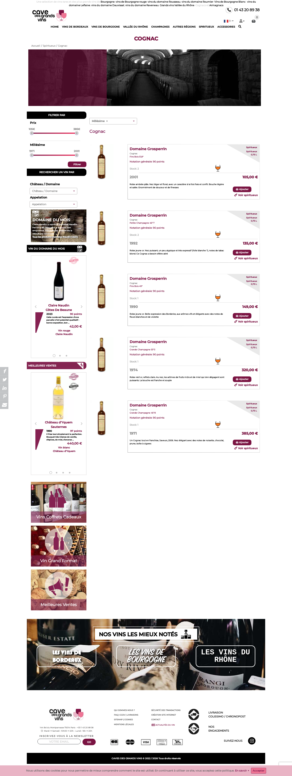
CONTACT (155, 719)
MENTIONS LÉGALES (124, 724)
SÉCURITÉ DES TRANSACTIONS (165, 710)
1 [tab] (54, 355)
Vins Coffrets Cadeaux (58, 517)
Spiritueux (251, 147)
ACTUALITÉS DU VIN (163, 724)
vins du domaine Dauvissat (107, 5)
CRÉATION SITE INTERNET (163, 715)
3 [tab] (66, 355)
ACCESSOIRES (226, 26)
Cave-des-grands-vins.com (46, 767)
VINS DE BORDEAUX (75, 26)
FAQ (116, 715)
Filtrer (77, 164)
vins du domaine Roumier (197, 1)
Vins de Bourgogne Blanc (229, 1)
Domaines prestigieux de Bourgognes (168, 770)
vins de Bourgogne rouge (131, 1)
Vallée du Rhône (238, 770)
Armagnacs (216, 5)
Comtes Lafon (194, 770)
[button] (228, 21)
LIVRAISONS (132, 715)
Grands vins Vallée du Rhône (177, 5)
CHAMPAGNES (160, 26)
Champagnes (54, 770)
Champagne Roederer (95, 770)
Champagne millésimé (73, 770)
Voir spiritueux (248, 195)
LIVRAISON (235, 714)
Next (81, 306)
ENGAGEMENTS (235, 728)
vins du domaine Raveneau (142, 5)
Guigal (257, 770)
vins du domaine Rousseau (164, 1)
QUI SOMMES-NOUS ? (124, 710)
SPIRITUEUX (206, 26)
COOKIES (128, 719)
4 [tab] (69, 472)
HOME (55, 26)
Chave (250, 770)
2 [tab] (60, 355)
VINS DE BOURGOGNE (105, 26)
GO (89, 742)
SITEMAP (118, 719)
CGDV (122, 715)
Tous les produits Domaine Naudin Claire (55, 237)
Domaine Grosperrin (148, 149)
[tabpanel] (58, 307)
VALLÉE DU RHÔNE (135, 26)
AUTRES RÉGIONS (184, 26)
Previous (35, 306)
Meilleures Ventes (59, 604)
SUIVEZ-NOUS (233, 740)
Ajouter (242, 189)
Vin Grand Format (58, 560)
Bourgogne (108, 1)
